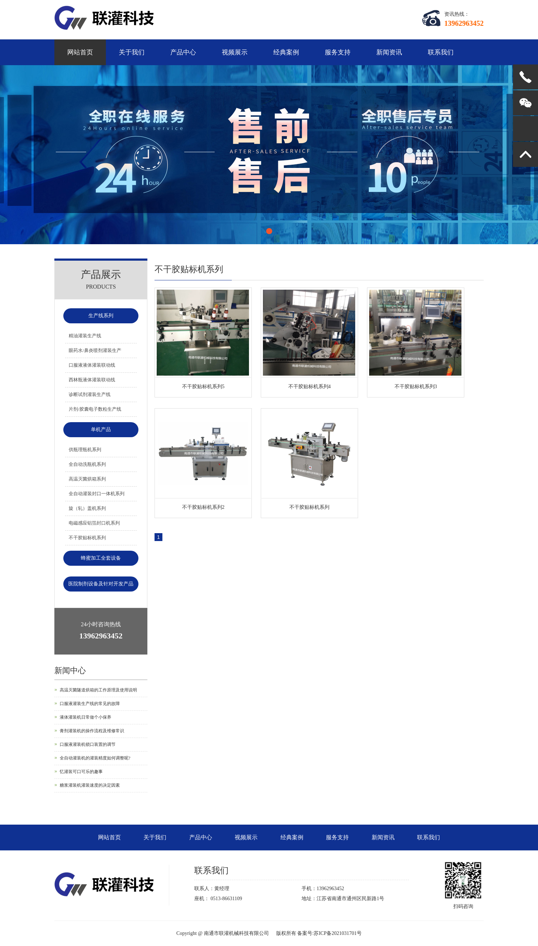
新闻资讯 (389, 52)
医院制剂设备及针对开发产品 (100, 584)
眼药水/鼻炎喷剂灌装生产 (95, 350)
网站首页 (80, 52)
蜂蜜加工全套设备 (101, 558)
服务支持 (338, 52)
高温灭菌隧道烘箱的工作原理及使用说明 (98, 689)
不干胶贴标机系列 (87, 537)
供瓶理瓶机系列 (85, 449)
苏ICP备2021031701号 (338, 933)
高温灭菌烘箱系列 (87, 479)
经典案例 (286, 52)
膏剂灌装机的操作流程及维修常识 (92, 730)
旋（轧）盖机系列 (87, 508)
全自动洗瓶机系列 (87, 464)
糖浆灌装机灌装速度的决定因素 (90, 785)
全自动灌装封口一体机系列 (96, 493)
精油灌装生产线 (85, 335)
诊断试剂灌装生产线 (90, 394)
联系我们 (441, 52)
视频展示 (235, 52)
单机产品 (101, 429)
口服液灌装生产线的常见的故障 (90, 703)
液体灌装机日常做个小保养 (85, 717)
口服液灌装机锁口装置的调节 (88, 744)
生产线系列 (100, 315)
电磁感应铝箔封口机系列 (94, 523)
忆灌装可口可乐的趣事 (81, 771)
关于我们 (132, 52)
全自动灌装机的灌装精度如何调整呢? (95, 758)
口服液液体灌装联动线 (92, 365)
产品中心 (183, 52)
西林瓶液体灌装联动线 (92, 379)
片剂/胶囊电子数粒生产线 (95, 409)
